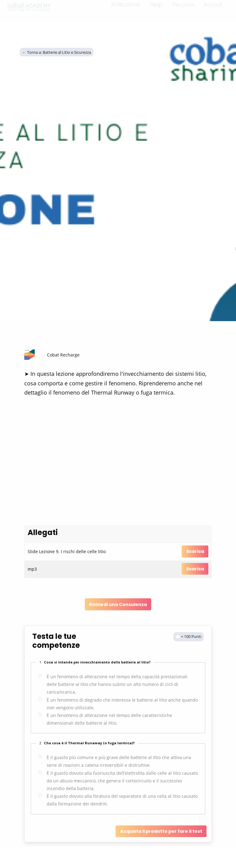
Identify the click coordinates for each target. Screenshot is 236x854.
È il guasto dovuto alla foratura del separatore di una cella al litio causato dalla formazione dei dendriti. (122, 800)
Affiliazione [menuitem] (125, 8)
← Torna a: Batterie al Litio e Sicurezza (56, 52)
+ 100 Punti (188, 636)
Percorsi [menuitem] (183, 8)
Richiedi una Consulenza (118, 604)
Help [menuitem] (156, 8)
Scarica (195, 551)
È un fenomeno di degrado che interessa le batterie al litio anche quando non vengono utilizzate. (122, 703)
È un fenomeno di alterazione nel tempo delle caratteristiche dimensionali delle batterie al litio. (109, 719)
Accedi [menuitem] (213, 8)
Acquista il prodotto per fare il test (161, 831)
